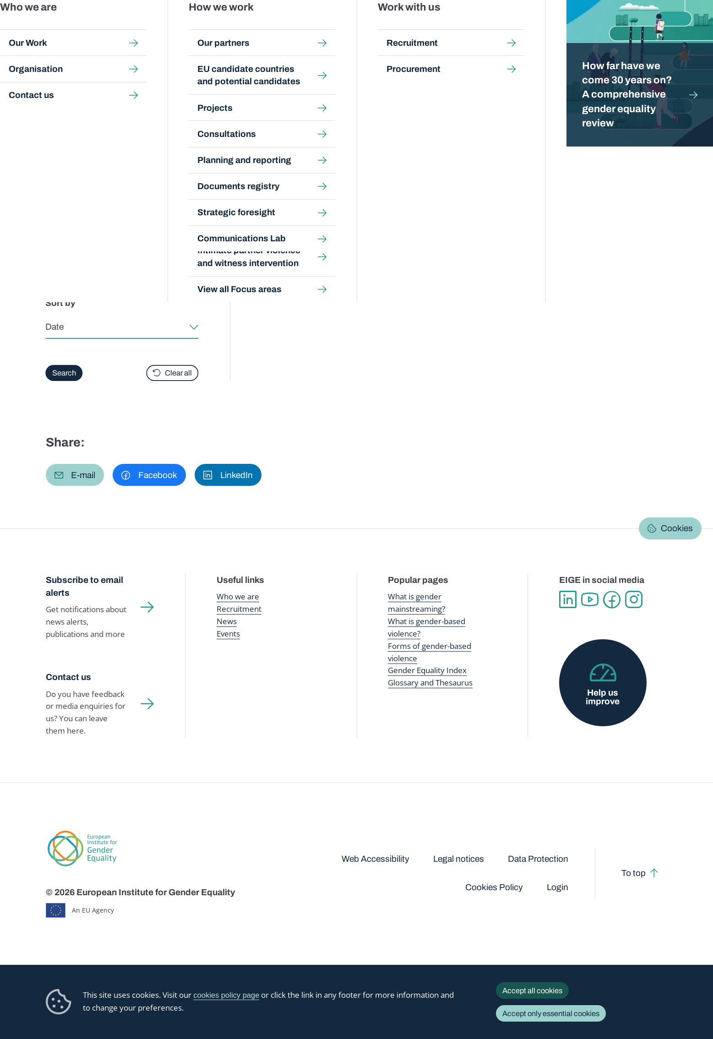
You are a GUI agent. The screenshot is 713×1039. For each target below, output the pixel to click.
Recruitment (239, 609)
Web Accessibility (375, 859)
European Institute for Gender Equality (64, 27)
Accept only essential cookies (550, 1013)
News (227, 621)
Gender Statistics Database (577, 27)
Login (557, 887)
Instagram (633, 599)
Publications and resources (237, 27)
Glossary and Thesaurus (430, 682)
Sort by (61, 303)
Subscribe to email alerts (84, 586)
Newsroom (165, 27)
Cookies (677, 528)
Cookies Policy (494, 887)
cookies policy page (226, 995)
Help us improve (603, 697)
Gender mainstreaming (325, 27)
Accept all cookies (532, 990)
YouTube (590, 599)
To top (633, 873)
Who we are (238, 596)
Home (65, 90)
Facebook (611, 599)
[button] (75, 475)
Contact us (68, 677)
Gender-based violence (408, 27)
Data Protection (538, 859)
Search (691, 27)
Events (228, 633)
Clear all (178, 373)
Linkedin (568, 599)
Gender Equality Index (489, 27)
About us (646, 27)
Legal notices (458, 859)
